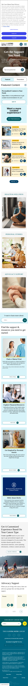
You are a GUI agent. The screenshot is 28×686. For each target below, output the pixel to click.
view (24, 134)
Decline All (14, 33)
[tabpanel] (14, 138)
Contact (14, 674)
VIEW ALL (13, 181)
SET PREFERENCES (14, 119)
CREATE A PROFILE (12, 551)
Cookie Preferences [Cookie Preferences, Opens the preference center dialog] (14, 29)
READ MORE (13, 515)
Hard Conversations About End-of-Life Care (19, 157)
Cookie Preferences (5, 684)
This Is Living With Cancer (7, 44)
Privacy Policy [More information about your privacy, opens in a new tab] (6, 26)
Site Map (23, 674)
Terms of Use (5, 674)
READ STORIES (12, 470)
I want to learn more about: (14, 316)
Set (25, 85)
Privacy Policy (19, 671)
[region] (14, 20)
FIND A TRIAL (12, 376)
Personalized (20, 79)
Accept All (14, 37)
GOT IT (14, 101)
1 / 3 (14, 611)
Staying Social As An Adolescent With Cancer (18, 143)
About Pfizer (8, 671)
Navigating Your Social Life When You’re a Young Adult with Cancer (18, 130)
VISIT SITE (12, 422)
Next (21, 611)
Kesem (4, 596)
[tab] (7, 79)
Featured (7, 79)
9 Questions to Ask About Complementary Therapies (18, 170)
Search (21, 44)
